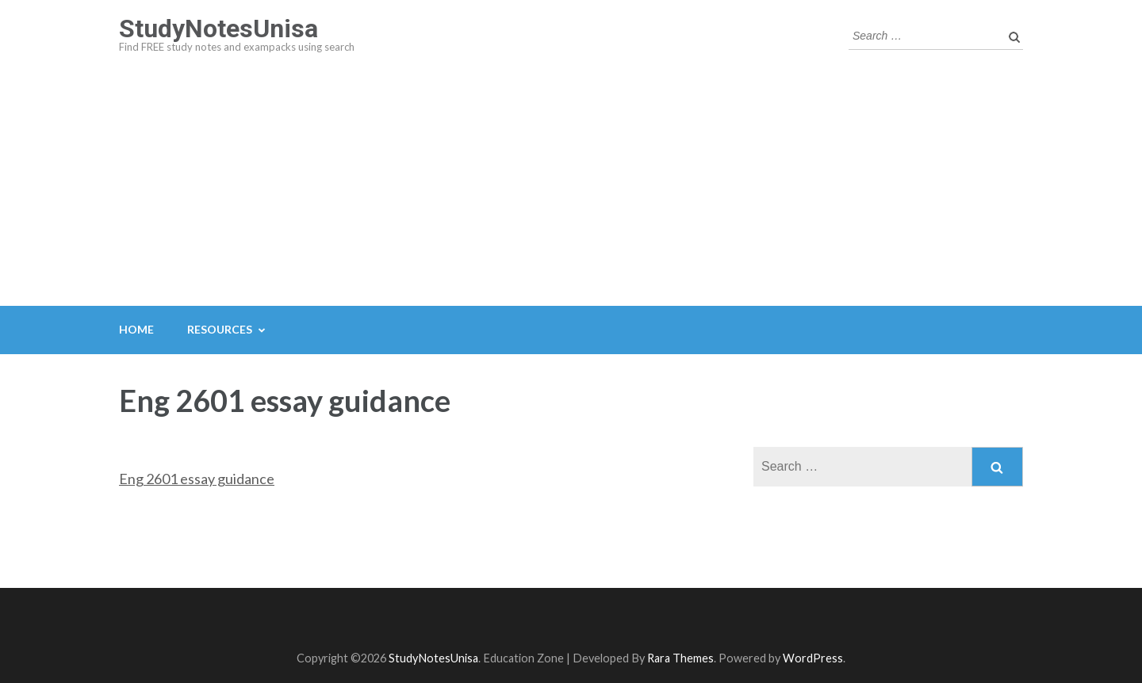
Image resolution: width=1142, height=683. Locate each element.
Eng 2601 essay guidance (196, 478)
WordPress (813, 658)
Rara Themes (680, 658)
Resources (219, 329)
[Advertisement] (571, 187)
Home (136, 329)
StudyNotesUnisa (218, 28)
